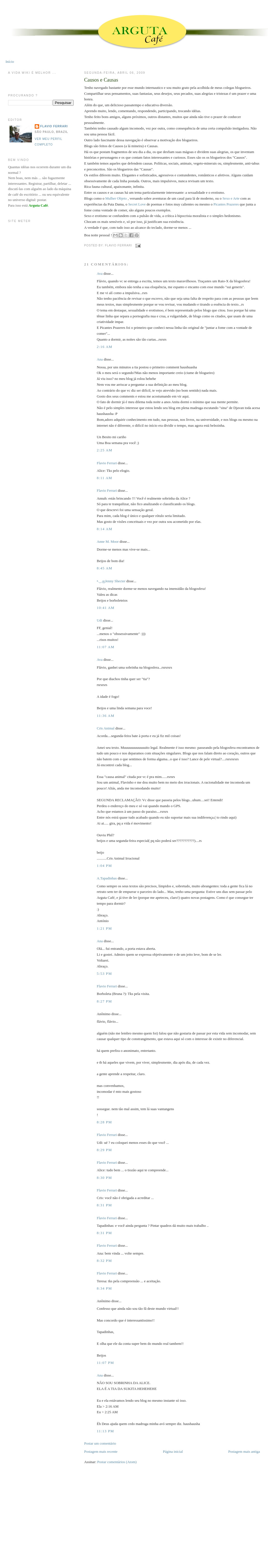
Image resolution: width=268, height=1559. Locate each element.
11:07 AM (105, 647)
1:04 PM (104, 865)
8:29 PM (104, 1150)
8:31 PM (104, 1205)
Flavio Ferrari (107, 463)
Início (10, 61)
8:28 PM (104, 1122)
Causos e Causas (101, 80)
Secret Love (137, 204)
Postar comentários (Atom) (117, 1462)
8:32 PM (104, 1260)
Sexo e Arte (230, 198)
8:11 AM (104, 478)
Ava (99, 273)
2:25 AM (104, 450)
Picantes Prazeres (226, 204)
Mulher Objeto (116, 198)
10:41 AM (106, 608)
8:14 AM (104, 529)
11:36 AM (105, 715)
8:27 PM (104, 1001)
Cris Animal (105, 728)
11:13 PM (105, 1431)
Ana (100, 359)
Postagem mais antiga (244, 1451)
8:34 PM (104, 1288)
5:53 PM (104, 973)
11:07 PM (105, 1363)
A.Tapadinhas (107, 878)
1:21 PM (104, 928)
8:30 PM (104, 1177)
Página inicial (173, 1451)
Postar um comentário (100, 1443)
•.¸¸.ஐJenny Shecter (111, 581)
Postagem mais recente (100, 1451)
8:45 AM (104, 568)
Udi (99, 620)
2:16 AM (104, 347)
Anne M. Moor (107, 541)
